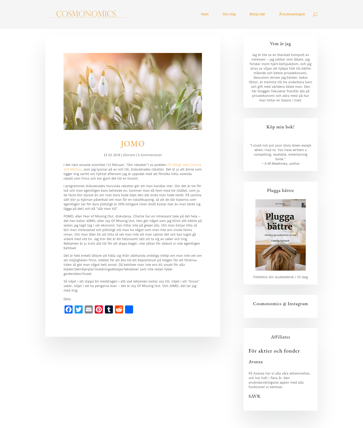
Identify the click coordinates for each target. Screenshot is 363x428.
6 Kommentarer (150, 155)
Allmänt (129, 155)
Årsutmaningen (292, 14)
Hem (204, 14)
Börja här (257, 14)
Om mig (229, 14)
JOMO (133, 143)
